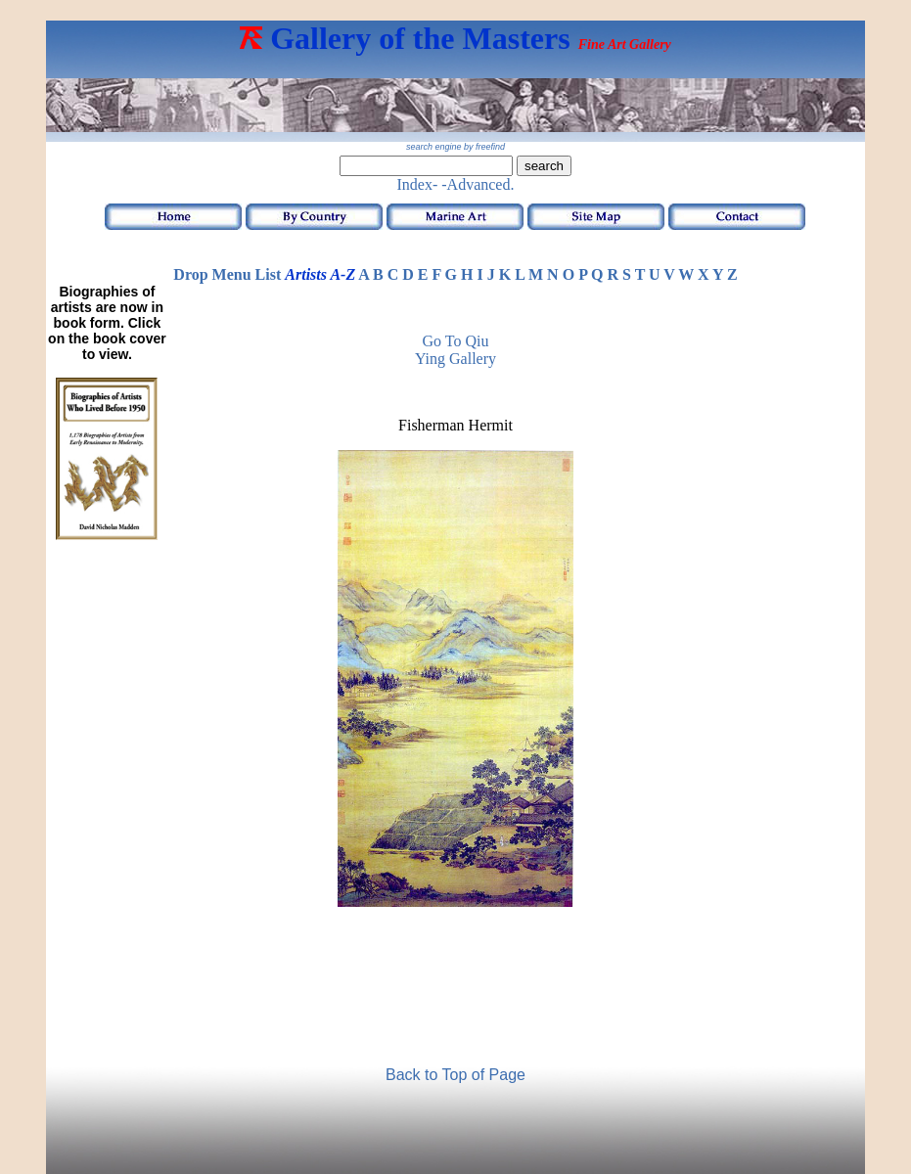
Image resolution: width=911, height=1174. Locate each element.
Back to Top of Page (455, 1074)
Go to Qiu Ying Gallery (455, 350)
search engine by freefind (455, 147)
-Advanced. (477, 184)
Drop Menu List (227, 274)
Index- (417, 184)
